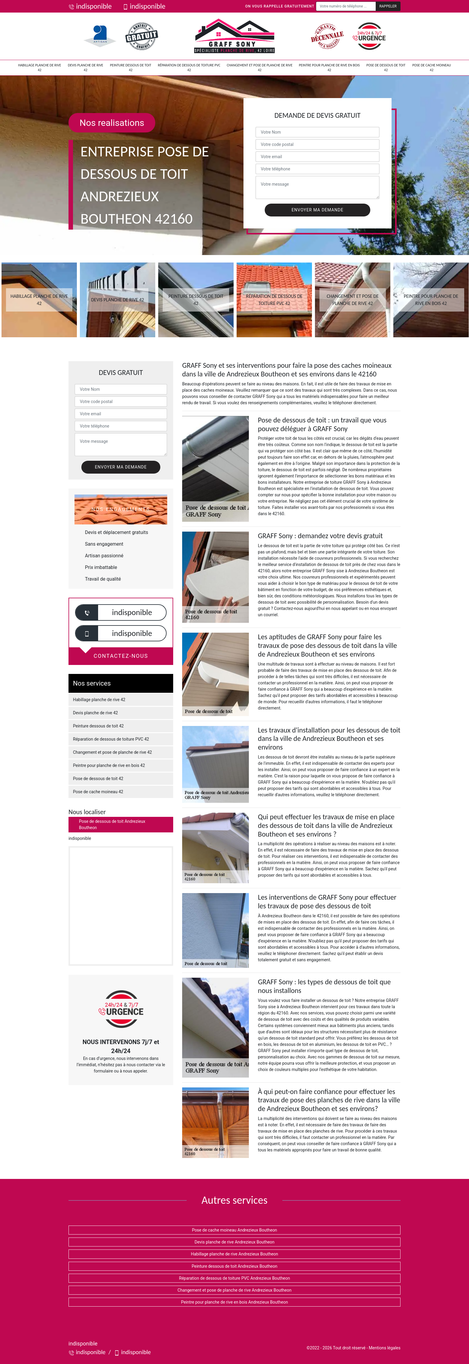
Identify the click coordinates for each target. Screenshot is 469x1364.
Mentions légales (385, 1347)
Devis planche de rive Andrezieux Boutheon (234, 1242)
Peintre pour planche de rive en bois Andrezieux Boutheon (234, 1302)
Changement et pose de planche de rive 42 (260, 67)
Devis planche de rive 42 (85, 67)
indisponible (90, 6)
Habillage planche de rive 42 (39, 67)
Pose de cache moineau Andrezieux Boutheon (234, 1230)
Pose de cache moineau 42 (431, 67)
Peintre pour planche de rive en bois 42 (329, 67)
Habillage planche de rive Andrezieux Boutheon (234, 1254)
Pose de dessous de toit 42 (386, 67)
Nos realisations (112, 123)
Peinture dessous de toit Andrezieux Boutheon (235, 1266)
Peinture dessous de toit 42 (130, 67)
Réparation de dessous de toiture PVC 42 (189, 67)
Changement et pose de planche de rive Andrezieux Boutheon (235, 1290)
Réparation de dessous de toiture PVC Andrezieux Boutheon (234, 1278)
